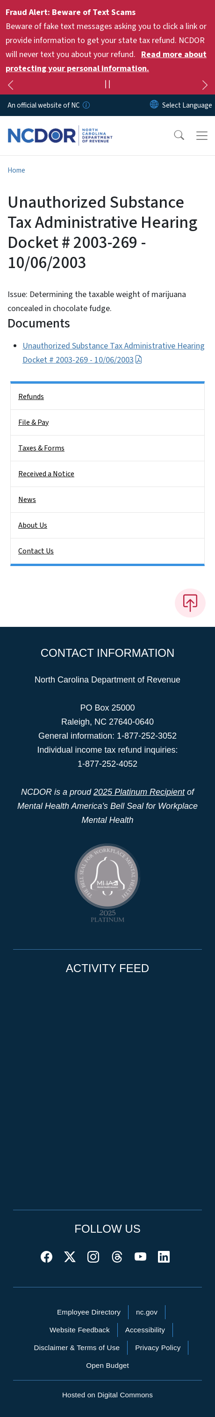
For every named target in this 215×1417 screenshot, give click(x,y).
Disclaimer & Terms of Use (77, 1348)
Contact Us (36, 551)
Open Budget (107, 1365)
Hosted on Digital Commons (107, 1395)
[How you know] (85, 105)
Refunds (31, 397)
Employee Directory (89, 1312)
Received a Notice (46, 474)
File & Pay (33, 422)
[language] (187, 105)
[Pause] (107, 85)
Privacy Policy (157, 1348)
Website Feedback (80, 1330)
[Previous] (10, 86)
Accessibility (145, 1330)
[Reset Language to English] (154, 105)
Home (16, 170)
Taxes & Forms (41, 448)
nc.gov (147, 1312)
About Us (32, 525)
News (27, 499)
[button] (173, 135)
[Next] (204, 86)
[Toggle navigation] (202, 135)
